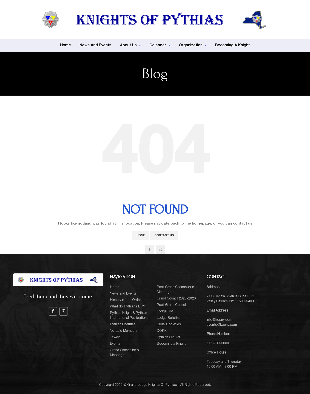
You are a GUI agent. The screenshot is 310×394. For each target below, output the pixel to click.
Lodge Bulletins (169, 318)
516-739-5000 (218, 343)
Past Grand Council (171, 305)
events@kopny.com (222, 324)
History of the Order (125, 300)
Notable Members (124, 330)
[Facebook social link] (149, 249)
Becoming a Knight (171, 343)
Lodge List (165, 311)
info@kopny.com (219, 319)
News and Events (123, 293)
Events (115, 343)
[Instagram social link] (160, 249)
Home (141, 235)
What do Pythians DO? (127, 306)
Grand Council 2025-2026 (176, 298)
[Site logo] (155, 19)
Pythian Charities (123, 324)
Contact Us (164, 235)
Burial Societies (169, 324)
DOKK (162, 330)
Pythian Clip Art (168, 337)
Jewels (115, 337)
